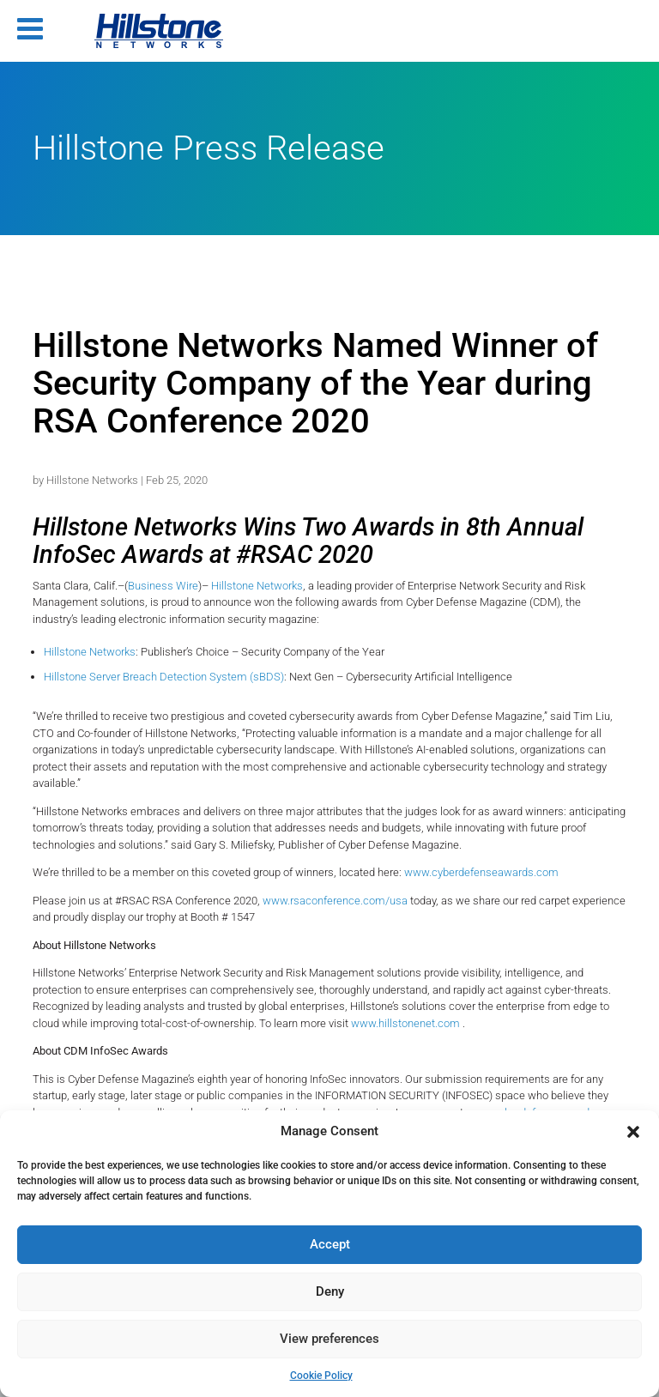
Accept (330, 1244)
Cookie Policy (321, 1376)
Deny (330, 1291)
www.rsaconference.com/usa (335, 900)
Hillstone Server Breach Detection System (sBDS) (164, 676)
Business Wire (163, 585)
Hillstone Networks (92, 480)
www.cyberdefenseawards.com (481, 872)
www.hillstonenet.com (407, 1023)
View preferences (329, 1338)
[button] (633, 1131)
